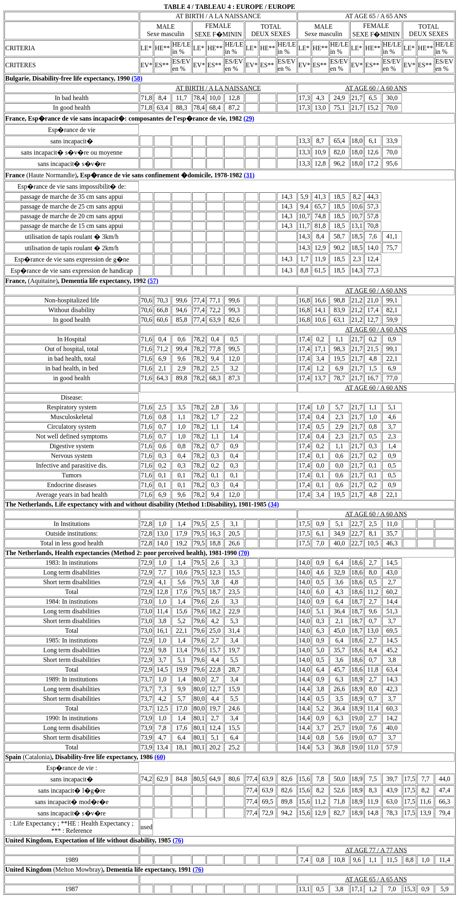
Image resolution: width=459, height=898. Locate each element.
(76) (177, 840)
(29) (248, 118)
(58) (137, 78)
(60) (160, 756)
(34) (273, 504)
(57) (152, 280)
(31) (249, 175)
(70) (243, 552)
